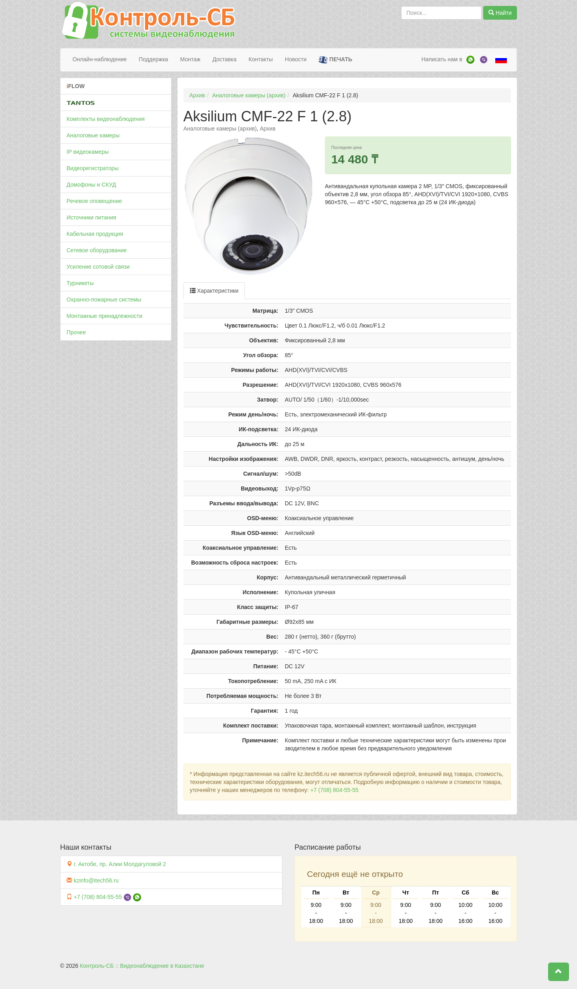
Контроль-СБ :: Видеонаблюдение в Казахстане (142, 966)
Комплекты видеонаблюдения (106, 119)
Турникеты (80, 283)
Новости (296, 59)
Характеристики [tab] (214, 290)
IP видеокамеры (88, 152)
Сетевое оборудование (97, 250)
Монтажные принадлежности (104, 316)
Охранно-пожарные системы (104, 299)
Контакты (260, 59)
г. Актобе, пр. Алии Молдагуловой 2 (120, 864)
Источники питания (91, 217)
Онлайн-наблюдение (100, 59)
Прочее (76, 332)
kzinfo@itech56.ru (96, 880)
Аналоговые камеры (93, 135)
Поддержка (153, 59)
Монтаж (190, 59)
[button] (558, 972)
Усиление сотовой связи (98, 266)
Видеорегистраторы (93, 168)
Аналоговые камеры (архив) (249, 95)
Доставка (224, 59)
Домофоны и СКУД (91, 184)
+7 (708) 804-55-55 (334, 790)
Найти (500, 13)
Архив (197, 95)
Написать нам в (442, 59)
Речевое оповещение (94, 201)
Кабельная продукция (95, 234)
